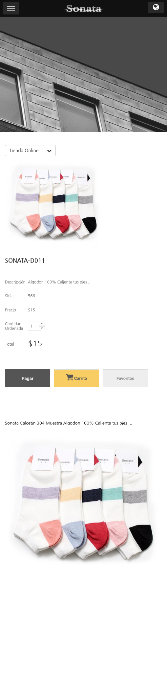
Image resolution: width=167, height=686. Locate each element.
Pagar (27, 378)
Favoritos (125, 378)
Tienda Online (24, 150)
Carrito (76, 377)
